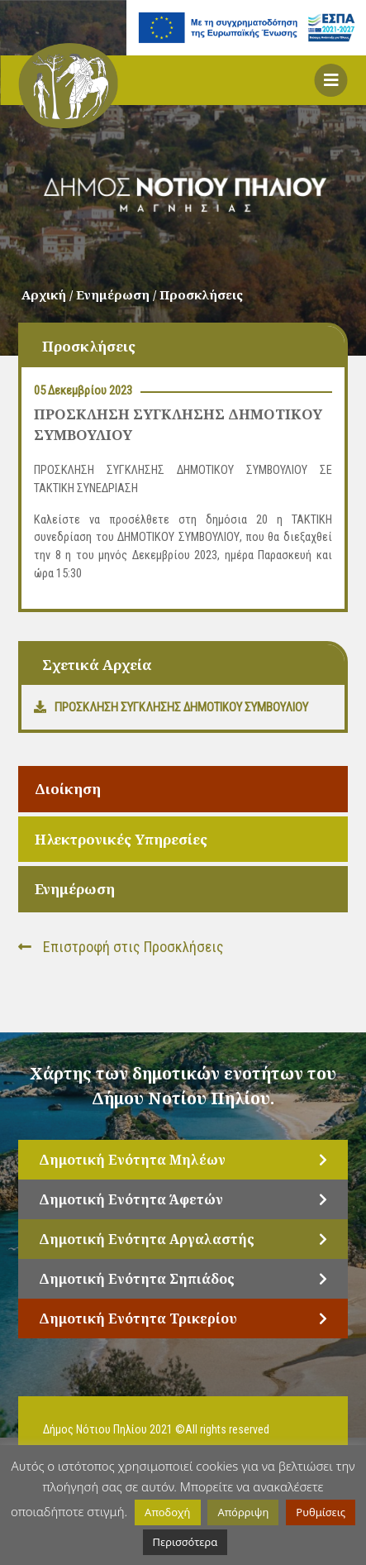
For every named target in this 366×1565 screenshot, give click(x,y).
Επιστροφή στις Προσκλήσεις (121, 946)
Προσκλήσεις (201, 294)
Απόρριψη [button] (243, 1512)
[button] (331, 80)
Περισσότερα (185, 1541)
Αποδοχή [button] (167, 1512)
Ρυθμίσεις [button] (320, 1512)
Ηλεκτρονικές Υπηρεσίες (121, 839)
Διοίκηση (68, 788)
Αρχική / (48, 294)
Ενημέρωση (75, 888)
